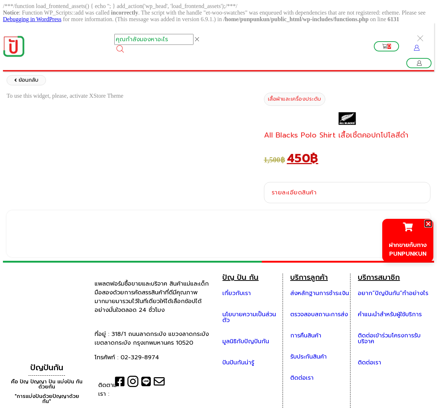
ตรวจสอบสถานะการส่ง (319, 314)
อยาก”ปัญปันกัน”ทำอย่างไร (393, 293)
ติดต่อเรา (302, 378)
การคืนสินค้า (305, 335)
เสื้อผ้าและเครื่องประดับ (294, 99)
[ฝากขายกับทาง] (407, 226)
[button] (419, 63)
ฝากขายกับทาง (408, 245)
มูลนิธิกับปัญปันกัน (245, 341)
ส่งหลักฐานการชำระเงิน (319, 293)
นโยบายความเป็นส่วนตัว (249, 317)
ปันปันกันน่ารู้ (238, 362)
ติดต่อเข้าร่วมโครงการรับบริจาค (389, 338)
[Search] (120, 49)
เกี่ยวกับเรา (236, 293)
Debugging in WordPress (32, 19)
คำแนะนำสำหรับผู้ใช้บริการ (390, 314)
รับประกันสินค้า (308, 356)
